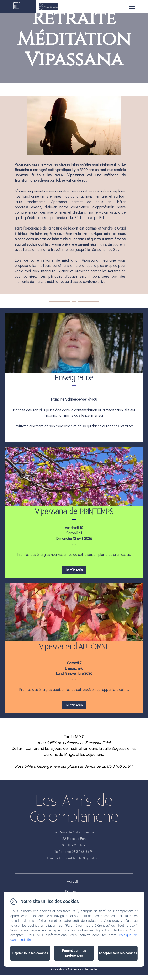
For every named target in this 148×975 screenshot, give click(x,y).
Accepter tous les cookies (118, 953)
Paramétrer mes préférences (74, 953)
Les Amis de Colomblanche (74, 809)
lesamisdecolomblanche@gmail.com (74, 858)
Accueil (72, 881)
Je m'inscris (74, 569)
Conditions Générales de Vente (74, 969)
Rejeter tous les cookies (30, 953)
